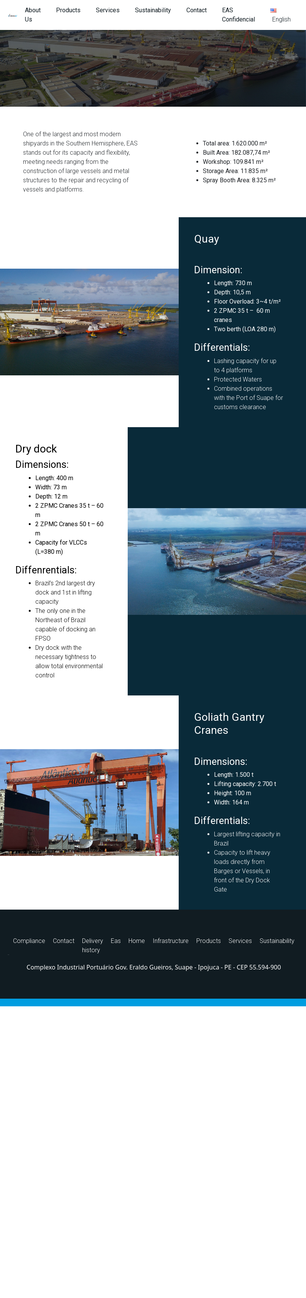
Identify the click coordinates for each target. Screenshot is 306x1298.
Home (136, 941)
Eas (116, 941)
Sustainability (153, 10)
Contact (196, 10)
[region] (153, 68)
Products (68, 10)
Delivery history (92, 945)
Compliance (29, 941)
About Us (33, 15)
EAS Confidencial (238, 15)
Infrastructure (171, 941)
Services (108, 10)
